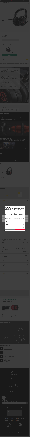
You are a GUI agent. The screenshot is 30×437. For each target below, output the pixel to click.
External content (7, 227)
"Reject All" (12, 212)
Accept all (20, 229)
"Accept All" (12, 215)
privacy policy (20, 219)
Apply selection (10, 229)
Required (7, 221)
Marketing (7, 224)
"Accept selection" (7, 217)
